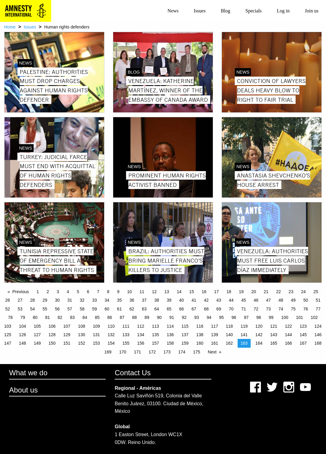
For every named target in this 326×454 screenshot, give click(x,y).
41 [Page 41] (194, 300)
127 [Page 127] (37, 334)
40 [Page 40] (181, 300)
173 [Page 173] (166, 352)
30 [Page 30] (57, 300)
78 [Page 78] (10, 317)
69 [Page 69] (218, 309)
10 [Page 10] (129, 291)
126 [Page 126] (22, 334)
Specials (253, 10)
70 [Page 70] (231, 309)
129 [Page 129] (66, 334)
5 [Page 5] (78, 291)
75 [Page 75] (293, 309)
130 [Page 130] (81, 334)
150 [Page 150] (51, 343)
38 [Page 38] (156, 300)
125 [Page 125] (7, 334)
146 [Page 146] (317, 334)
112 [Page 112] (140, 326)
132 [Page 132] (110, 334)
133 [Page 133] (125, 334)
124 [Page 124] (317, 326)
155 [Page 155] (125, 343)
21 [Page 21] (266, 291)
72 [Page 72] (256, 309)
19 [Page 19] (241, 291)
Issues (200, 10)
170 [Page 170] (122, 352)
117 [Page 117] (214, 326)
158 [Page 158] (170, 343)
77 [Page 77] (318, 309)
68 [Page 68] (206, 309)
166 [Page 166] (288, 343)
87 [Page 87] (122, 317)
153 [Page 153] (96, 343)
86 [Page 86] (109, 317)
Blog (225, 10)
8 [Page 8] (108, 291)
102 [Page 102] (314, 317)
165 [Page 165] (273, 343)
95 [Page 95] (221, 317)
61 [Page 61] (119, 309)
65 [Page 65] (169, 309)
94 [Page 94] (209, 317)
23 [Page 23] (290, 291)
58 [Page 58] (82, 309)
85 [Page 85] (97, 317)
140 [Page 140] (229, 334)
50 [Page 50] (305, 300)
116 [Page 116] (199, 326)
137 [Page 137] (185, 334)
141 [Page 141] (244, 334)
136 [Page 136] (170, 334)
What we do (28, 373)
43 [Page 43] (218, 300)
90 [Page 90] (159, 317)
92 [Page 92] (184, 317)
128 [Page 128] (51, 334)
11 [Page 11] (142, 291)
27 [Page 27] (20, 300)
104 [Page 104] (22, 326)
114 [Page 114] (170, 326)
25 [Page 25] (315, 291)
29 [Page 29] (44, 300)
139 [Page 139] (214, 334)
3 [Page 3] (58, 291)
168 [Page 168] (317, 343)
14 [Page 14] (179, 291)
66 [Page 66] (181, 309)
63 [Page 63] (144, 309)
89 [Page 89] (147, 317)
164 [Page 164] (258, 343)
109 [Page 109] (96, 326)
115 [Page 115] (185, 326)
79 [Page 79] (22, 317)
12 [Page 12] (154, 291)
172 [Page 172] (152, 352)
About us (23, 390)
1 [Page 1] (38, 291)
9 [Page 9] (118, 291)
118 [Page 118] (229, 326)
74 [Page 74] (280, 309)
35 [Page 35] (119, 300)
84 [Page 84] (84, 317)
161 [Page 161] (214, 343)
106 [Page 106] (51, 326)
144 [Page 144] (288, 334)
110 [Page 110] (110, 326)
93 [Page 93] (196, 317)
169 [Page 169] (107, 352)
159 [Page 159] (185, 343)
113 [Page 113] (155, 326)
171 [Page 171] (137, 352)
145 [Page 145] (303, 334)
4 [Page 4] (68, 291)
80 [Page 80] (35, 317)
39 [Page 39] (169, 300)
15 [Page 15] (191, 291)
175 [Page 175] (196, 352)
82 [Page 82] (60, 317)
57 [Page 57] (69, 309)
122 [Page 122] (288, 326)
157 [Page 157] (155, 343)
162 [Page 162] (229, 343)
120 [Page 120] (258, 326)
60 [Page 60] (107, 309)
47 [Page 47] (268, 300)
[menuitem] (173, 11)
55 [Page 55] (44, 309)
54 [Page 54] (32, 309)
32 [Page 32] (82, 300)
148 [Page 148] (22, 343)
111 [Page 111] (125, 326)
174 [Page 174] (181, 352)
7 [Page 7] (98, 291)
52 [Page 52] (7, 309)
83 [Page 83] (72, 317)
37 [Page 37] (144, 300)
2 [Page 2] (48, 291)
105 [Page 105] (37, 326)
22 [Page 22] (278, 291)
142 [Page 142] (258, 334)
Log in (283, 10)
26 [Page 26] (7, 300)
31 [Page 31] (69, 300)
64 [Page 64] (156, 309)
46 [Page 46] (256, 300)
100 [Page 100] (284, 317)
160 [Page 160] (199, 343)
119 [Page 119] (244, 326)
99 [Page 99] (271, 317)
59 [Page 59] (94, 309)
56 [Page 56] (57, 309)
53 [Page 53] (20, 309)
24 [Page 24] (303, 291)
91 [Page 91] (172, 317)
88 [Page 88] (134, 317)
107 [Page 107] (66, 326)
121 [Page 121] (273, 326)
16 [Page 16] (204, 291)
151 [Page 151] (66, 343)
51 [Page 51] (318, 300)
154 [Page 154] (110, 343)
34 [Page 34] (107, 300)
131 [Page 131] (96, 334)
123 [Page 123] (303, 326)
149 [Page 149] (37, 343)
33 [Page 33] (94, 300)
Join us (311, 10)
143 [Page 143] (273, 334)
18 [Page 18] (228, 291)
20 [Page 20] (253, 291)
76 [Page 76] (305, 309)
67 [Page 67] (194, 309)
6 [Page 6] (88, 291)
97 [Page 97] (246, 317)
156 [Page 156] (140, 343)
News (172, 10)
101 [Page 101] (299, 317)
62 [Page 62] (132, 309)
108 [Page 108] (81, 326)
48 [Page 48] (280, 300)
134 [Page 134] (140, 334)
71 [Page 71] (243, 309)
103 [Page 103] (7, 326)
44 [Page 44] (231, 300)
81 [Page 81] (47, 317)
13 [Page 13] (166, 291)
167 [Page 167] (303, 343)
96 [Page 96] (234, 317)
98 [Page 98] (258, 317)
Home (9, 27)
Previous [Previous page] (20, 291)
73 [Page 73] (268, 309)
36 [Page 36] (132, 300)
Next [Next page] (212, 352)
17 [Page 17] (216, 291)
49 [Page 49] (293, 300)
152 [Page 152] (81, 343)
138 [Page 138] (199, 334)
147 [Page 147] (7, 343)
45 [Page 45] (243, 300)
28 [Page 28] (32, 300)
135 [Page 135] (155, 334)
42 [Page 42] (206, 300)
